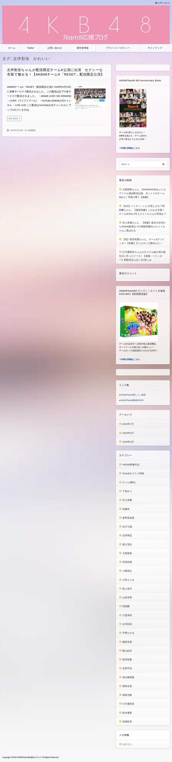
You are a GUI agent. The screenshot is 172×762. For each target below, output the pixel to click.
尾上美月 (127, 588)
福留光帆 (127, 695)
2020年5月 (128, 441)
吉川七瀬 (127, 526)
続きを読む (13, 118)
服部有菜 (127, 641)
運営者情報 (83, 47)
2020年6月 (128, 433)
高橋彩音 (127, 721)
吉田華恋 (127, 535)
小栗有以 (127, 570)
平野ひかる (128, 632)
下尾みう (127, 491)
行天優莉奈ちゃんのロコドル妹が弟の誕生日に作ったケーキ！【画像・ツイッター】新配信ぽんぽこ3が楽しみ (142, 256)
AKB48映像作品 (130, 464)
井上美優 (127, 500)
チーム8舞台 (129, 482)
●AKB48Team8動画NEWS (131, 400)
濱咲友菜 (127, 686)
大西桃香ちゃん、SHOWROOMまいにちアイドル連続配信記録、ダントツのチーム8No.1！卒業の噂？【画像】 (142, 193)
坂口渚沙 (127, 544)
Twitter (30, 47)
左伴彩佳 (31, 130)
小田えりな (128, 579)
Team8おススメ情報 (133, 473)
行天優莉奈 (128, 703)
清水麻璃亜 (128, 677)
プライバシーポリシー (118, 47)
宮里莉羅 (127, 562)
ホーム (11, 47)
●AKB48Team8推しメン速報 (132, 395)
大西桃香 (127, 553)
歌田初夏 (127, 659)
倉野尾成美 (128, 517)
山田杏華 (127, 597)
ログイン (127, 744)
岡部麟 (126, 606)
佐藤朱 (126, 509)
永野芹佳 (127, 668)
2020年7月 (128, 424)
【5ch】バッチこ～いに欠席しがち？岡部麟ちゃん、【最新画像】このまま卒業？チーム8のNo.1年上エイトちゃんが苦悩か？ (142, 210)
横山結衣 (127, 650)
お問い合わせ (164, 3)
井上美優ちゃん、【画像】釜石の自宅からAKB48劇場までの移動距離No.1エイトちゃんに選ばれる (142, 226)
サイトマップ (155, 47)
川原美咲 (127, 615)
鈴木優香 (127, 712)
